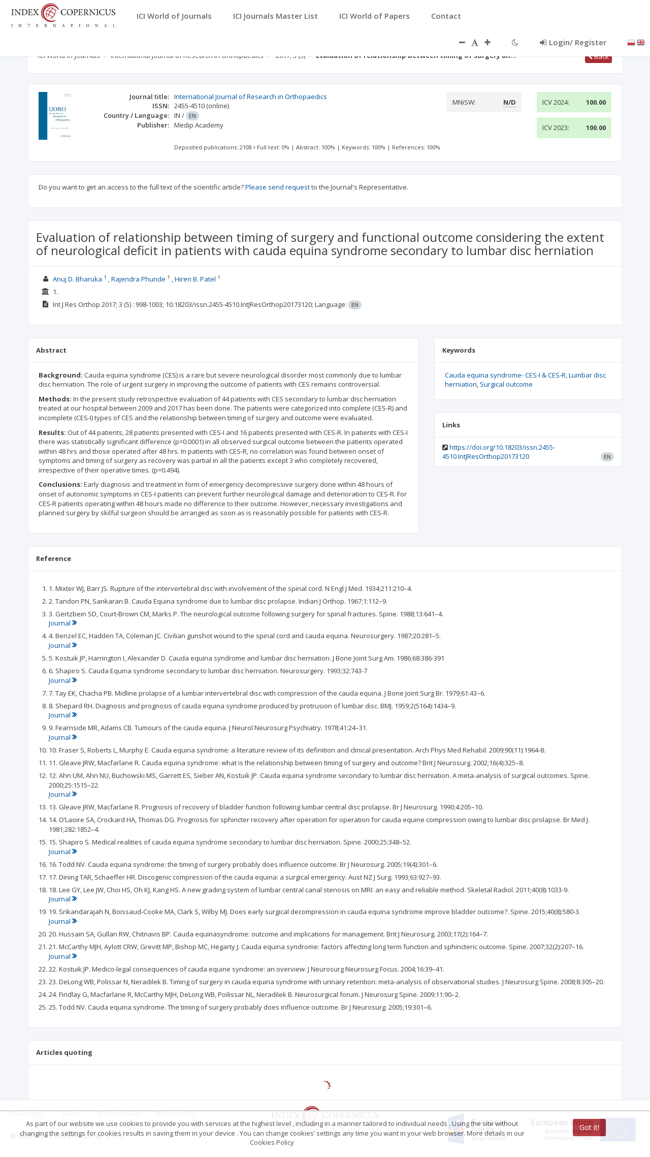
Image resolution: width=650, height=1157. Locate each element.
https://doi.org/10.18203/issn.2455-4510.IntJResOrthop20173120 (498, 452)
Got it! (589, 1127)
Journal (63, 623)
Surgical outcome (506, 384)
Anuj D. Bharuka (77, 279)
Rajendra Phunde (138, 279)
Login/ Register (573, 42)
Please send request (277, 187)
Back (598, 56)
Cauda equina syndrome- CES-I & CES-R (505, 375)
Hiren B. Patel (195, 279)
